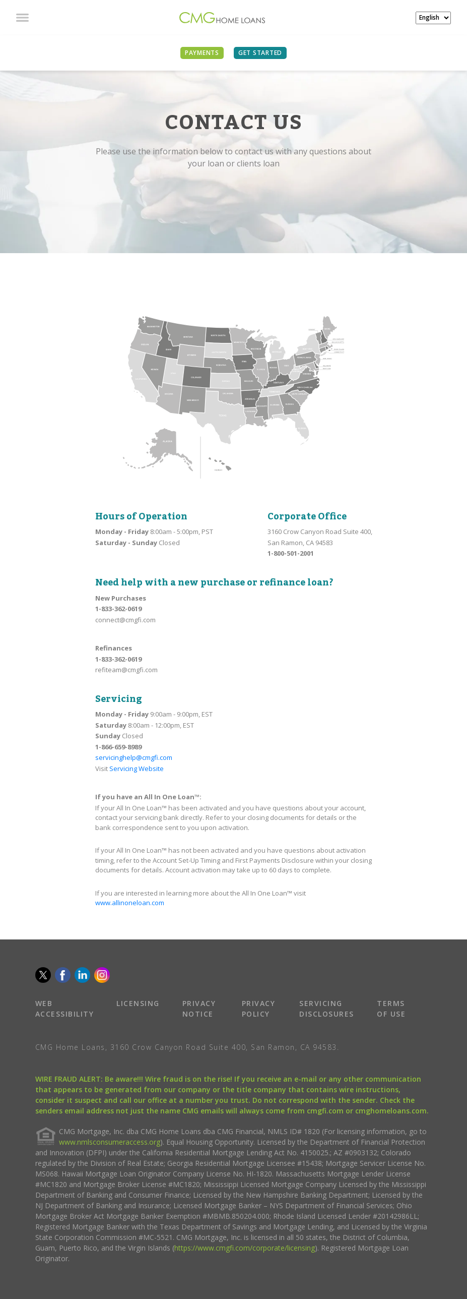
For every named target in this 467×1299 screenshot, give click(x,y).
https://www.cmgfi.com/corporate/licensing (244, 1248)
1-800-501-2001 (291, 553)
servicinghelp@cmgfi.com (133, 757)
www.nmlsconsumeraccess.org (109, 1142)
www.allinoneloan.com (129, 902)
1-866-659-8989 (118, 746)
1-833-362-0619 (118, 608)
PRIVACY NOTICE (199, 1008)
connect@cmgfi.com (125, 619)
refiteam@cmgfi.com (126, 669)
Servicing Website (136, 768)
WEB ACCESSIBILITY (64, 1008)
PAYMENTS (202, 52)
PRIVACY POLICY (259, 1008)
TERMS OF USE (391, 1008)
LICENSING (138, 1003)
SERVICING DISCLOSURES (326, 1008)
